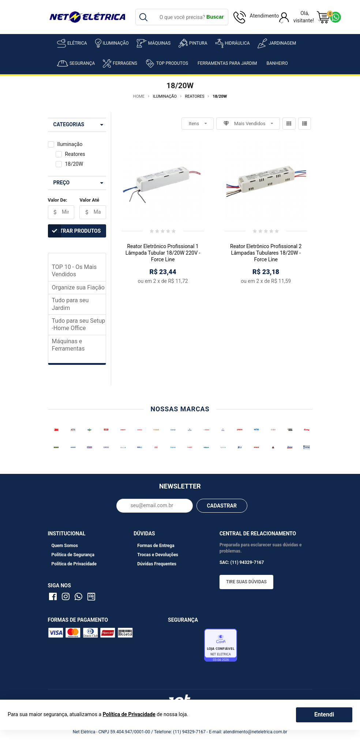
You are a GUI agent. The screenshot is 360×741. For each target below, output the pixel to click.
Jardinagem (277, 43)
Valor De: (57, 200)
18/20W (74, 164)
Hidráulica (232, 43)
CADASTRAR (222, 506)
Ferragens (120, 63)
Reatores (75, 154)
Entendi (324, 714)
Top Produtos (166, 63)
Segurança (76, 63)
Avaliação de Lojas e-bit (185, 647)
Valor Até (89, 200)
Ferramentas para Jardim (227, 63)
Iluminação (112, 43)
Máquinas (153, 43)
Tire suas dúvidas (246, 581)
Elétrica (72, 43)
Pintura (193, 43)
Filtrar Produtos (74, 230)
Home (139, 96)
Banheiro (277, 63)
